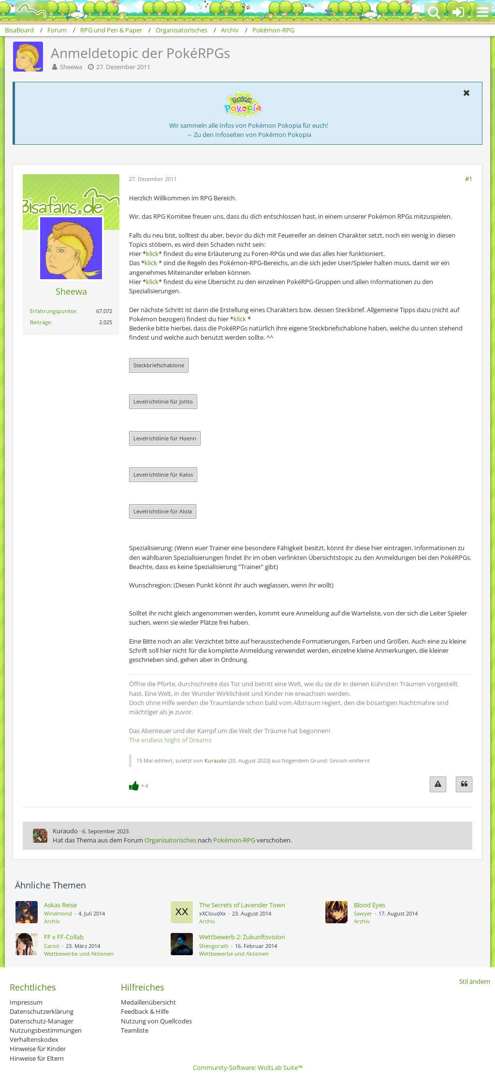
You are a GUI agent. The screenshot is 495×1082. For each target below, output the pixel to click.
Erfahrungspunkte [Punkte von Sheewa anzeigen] (53, 311)
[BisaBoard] (26, 10)
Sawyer (363, 913)
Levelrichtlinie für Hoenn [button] (164, 438)
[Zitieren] (464, 784)
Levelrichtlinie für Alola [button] (162, 511)
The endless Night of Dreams (170, 740)
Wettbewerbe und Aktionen (79, 953)
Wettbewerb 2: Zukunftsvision (242, 936)
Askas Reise (60, 905)
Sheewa (71, 66)
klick (152, 253)
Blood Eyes (369, 905)
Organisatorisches (170, 840)
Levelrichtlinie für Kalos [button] (163, 474)
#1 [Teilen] (468, 178)
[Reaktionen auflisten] (139, 785)
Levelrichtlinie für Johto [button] (163, 401)
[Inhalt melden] (438, 784)
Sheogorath (214, 945)
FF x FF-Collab (64, 936)
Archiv (52, 921)
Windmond (58, 913)
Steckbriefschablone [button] (158, 365)
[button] (482, 12)
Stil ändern (474, 981)
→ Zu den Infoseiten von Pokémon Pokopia (248, 134)
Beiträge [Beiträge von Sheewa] (40, 322)
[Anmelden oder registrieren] (458, 12)
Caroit (51, 945)
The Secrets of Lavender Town (242, 905)
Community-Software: (248, 1067)
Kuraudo (215, 760)
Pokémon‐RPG (234, 840)
